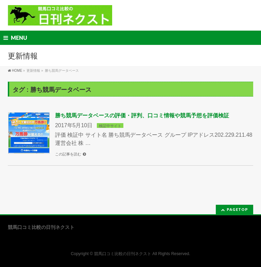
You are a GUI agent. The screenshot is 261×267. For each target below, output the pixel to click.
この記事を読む (68, 154)
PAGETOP (237, 209)
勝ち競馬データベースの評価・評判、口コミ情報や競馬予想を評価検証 (142, 115)
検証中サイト (110, 126)
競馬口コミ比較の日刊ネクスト (122, 253)
